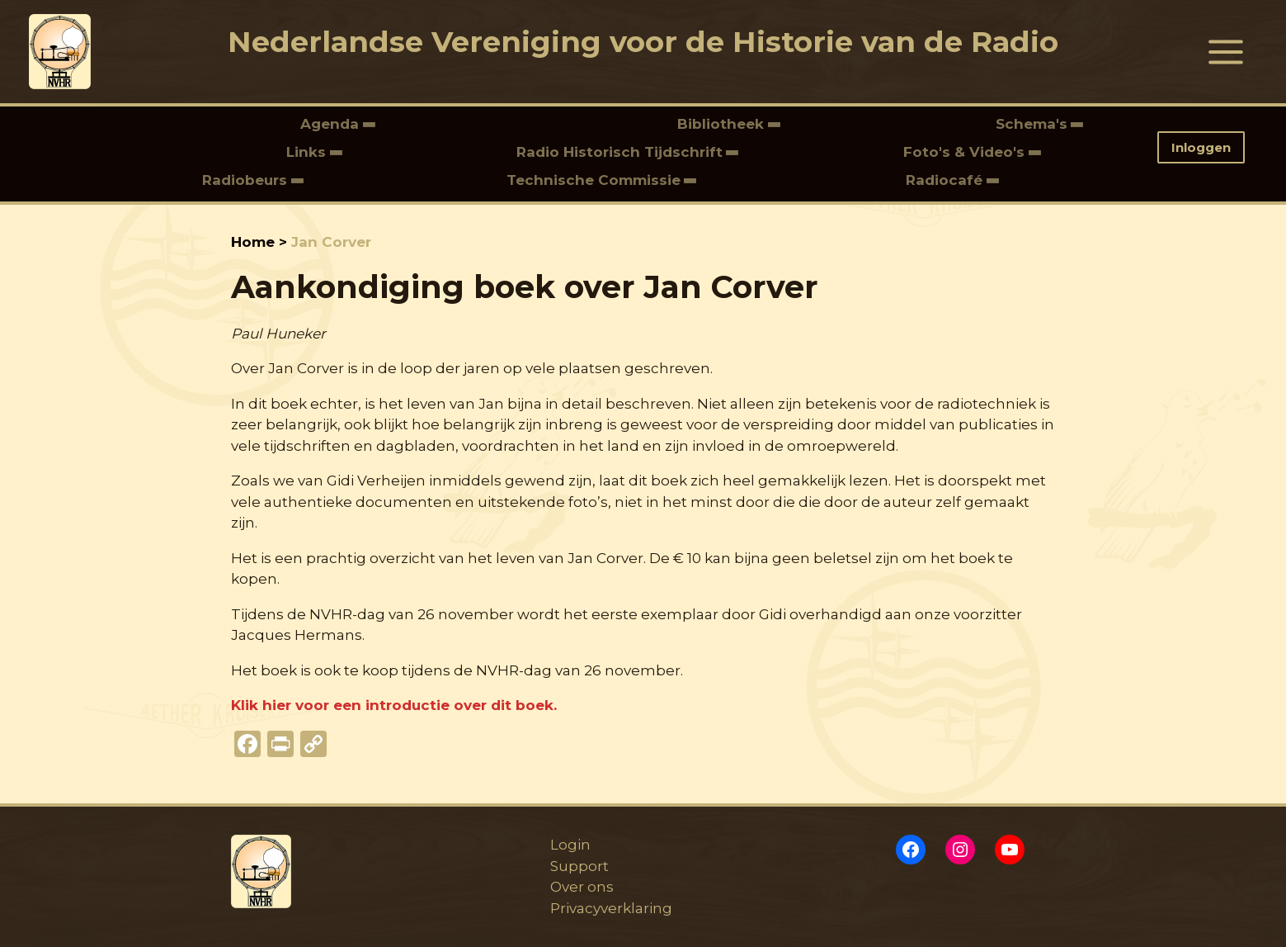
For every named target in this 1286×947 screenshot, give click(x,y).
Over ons (579, 886)
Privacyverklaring (609, 908)
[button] (1207, 147)
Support (577, 866)
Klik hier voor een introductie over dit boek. (394, 705)
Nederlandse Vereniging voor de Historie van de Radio (643, 41)
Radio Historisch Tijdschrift (619, 152)
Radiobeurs (246, 180)
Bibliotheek (722, 124)
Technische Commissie (593, 180)
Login (568, 844)
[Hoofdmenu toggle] (1226, 52)
